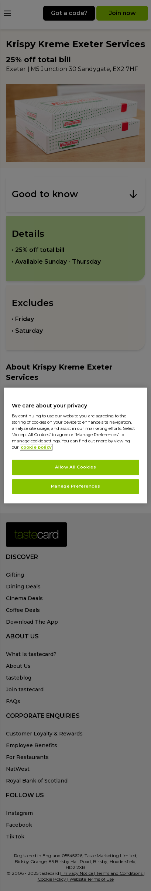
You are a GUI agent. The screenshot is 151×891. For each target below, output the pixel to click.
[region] (75, 446)
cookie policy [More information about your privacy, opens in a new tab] (36, 447)
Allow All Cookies (75, 467)
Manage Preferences (75, 486)
